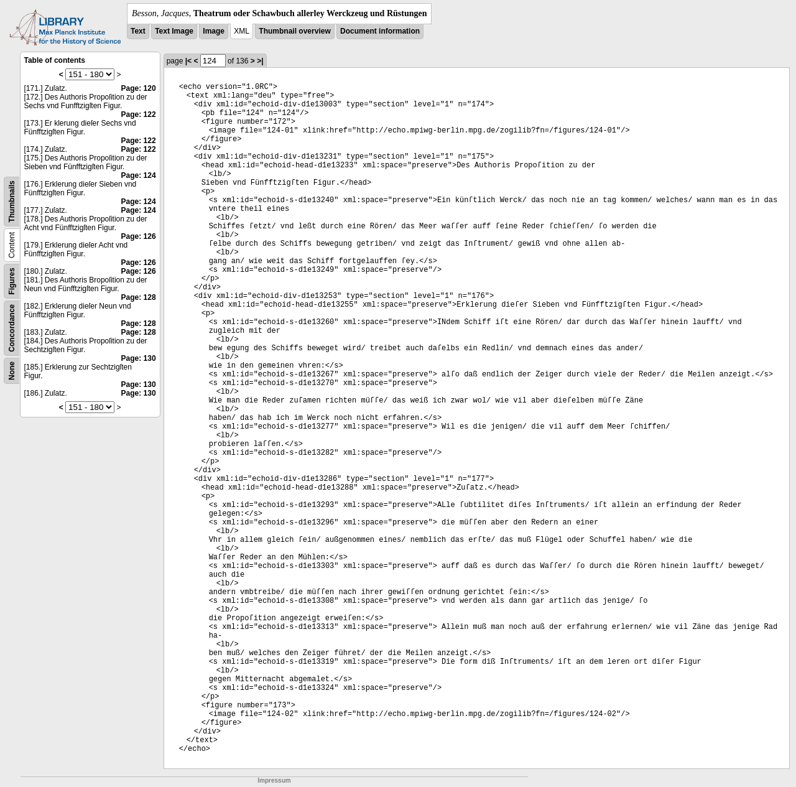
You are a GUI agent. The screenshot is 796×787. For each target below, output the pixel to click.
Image (213, 31)
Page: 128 (138, 297)
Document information (380, 31)
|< (188, 61)
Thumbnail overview (294, 31)
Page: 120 (138, 88)
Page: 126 (138, 236)
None (11, 370)
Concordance (11, 328)
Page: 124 (138, 175)
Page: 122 (138, 114)
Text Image (174, 31)
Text (138, 31)
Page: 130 (138, 358)
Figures (11, 281)
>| (260, 61)
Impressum (273, 780)
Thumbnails (11, 201)
